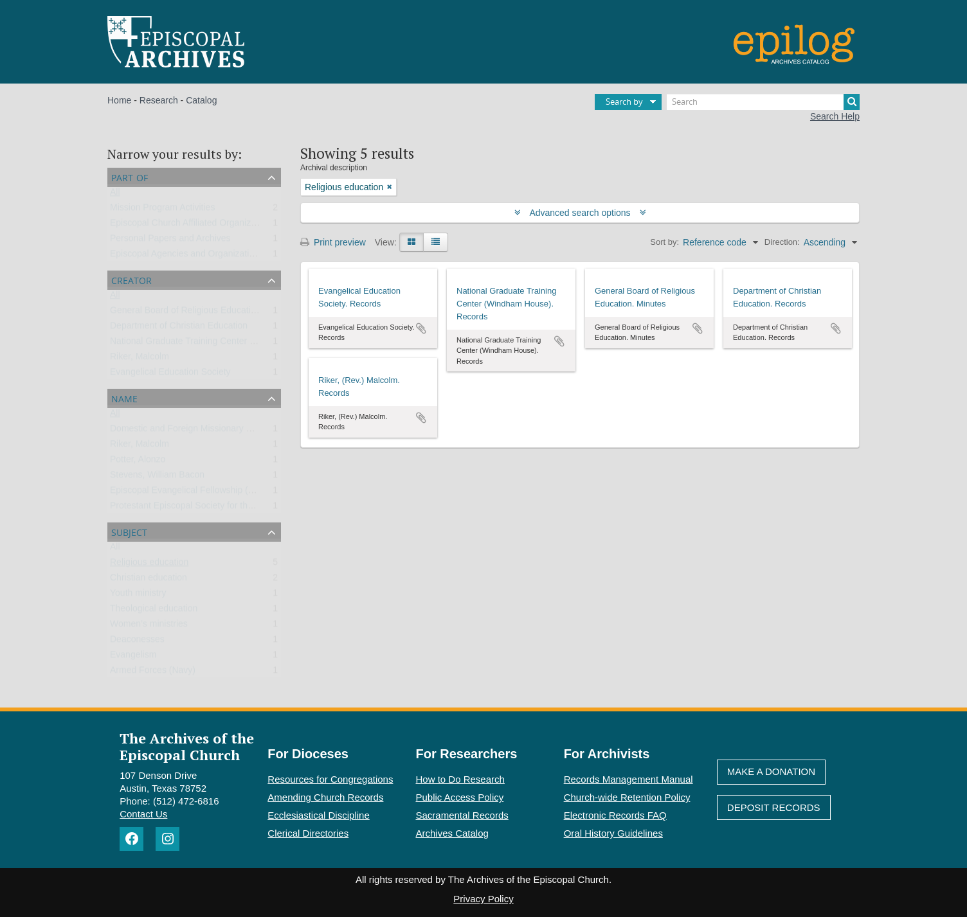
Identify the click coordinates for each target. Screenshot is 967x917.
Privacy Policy (483, 898)
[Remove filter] (389, 187)
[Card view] (411, 242)
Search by (624, 101)
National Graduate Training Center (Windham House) (216, 344)
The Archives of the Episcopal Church (187, 746)
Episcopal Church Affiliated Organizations (192, 225)
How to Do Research (460, 779)
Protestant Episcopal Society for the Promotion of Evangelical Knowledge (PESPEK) (278, 508)
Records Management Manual (628, 779)
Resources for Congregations (330, 779)
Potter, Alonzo (137, 462)
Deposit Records (773, 807)
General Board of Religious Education (185, 313)
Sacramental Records (462, 815)
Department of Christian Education (179, 328)
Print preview (333, 242)
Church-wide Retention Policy (627, 797)
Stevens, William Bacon (157, 477)
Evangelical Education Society (170, 374)
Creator (131, 279)
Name (124, 397)
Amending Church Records (325, 797)
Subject (129, 531)
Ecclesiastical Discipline (318, 815)
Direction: (782, 242)
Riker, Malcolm (139, 359)
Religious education (149, 565)
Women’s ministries (149, 626)
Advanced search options (580, 213)
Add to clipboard (421, 328)
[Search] (763, 102)
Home (119, 100)
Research (159, 100)
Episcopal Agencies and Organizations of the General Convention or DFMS (260, 256)
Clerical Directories (307, 833)
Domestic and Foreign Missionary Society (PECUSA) (215, 431)
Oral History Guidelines (613, 833)
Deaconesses (137, 642)
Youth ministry (138, 596)
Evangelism (133, 657)
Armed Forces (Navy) (152, 673)
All (115, 195)
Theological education (153, 611)
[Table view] (435, 242)
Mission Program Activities (162, 210)
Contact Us (143, 813)
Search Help (835, 116)
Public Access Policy (460, 797)
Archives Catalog (452, 833)
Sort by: (664, 242)
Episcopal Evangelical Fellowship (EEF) (189, 493)
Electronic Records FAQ (615, 815)
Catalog (201, 100)
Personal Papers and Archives (170, 241)
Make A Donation (771, 771)
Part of (129, 176)
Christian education (148, 580)
